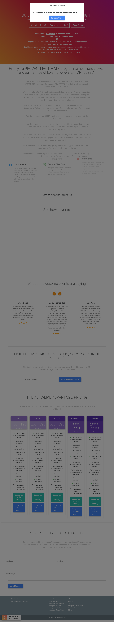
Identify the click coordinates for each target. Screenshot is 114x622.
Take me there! (57, 18)
